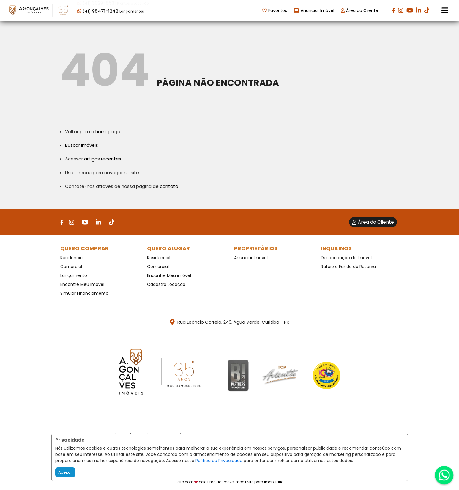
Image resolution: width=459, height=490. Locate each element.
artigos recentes (102, 159)
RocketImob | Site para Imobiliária (253, 481)
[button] (115, 10)
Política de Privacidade (218, 461)
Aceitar (65, 472)
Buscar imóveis (81, 145)
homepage (107, 131)
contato (169, 186)
